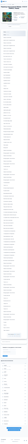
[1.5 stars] (11, 336)
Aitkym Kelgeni (6, 393)
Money (5, 390)
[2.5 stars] (13, 336)
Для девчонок (6, 396)
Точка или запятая (7, 387)
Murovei (6, 369)
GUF (5, 372)
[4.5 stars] (17, 336)
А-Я (24, 1)
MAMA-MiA (5, 411)
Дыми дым (6, 399)
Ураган (5, 368)
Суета (5, 378)
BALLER (5, 366)
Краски (5, 402)
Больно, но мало (6, 414)
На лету (5, 381)
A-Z (26, 1)
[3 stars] (14, 336)
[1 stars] (10, 336)
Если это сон (6, 408)
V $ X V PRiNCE (9, 4)
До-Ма (5, 371)
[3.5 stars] (15, 336)
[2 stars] (12, 336)
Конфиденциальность (15, 441)
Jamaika (5, 417)
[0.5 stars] (8, 336)
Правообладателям (17, 439)
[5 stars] (19, 336)
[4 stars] (16, 336)
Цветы (5, 405)
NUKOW (6, 418)
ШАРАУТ (5, 365)
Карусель (5, 384)
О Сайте (12, 439)
